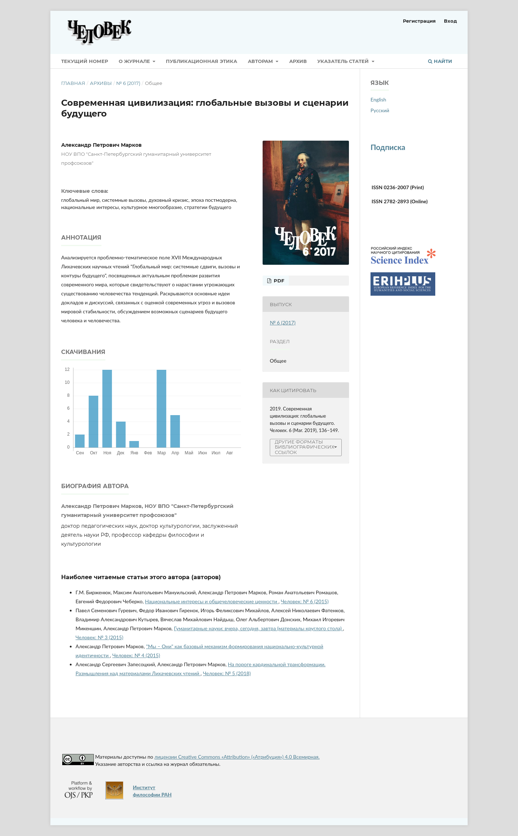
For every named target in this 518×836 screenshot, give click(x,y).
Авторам (261, 61)
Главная (73, 83)
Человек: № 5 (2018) (227, 673)
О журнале (135, 61)
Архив (298, 61)
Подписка (388, 146)
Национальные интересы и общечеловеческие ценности (211, 601)
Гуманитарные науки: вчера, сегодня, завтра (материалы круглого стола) (258, 628)
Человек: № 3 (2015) (99, 637)
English (378, 99)
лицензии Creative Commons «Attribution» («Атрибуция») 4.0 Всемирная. (236, 757)
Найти (440, 61)
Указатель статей (343, 61)
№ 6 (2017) (128, 83)
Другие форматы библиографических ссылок (304, 447)
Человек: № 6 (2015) (305, 601)
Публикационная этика (201, 61)
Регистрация (419, 21)
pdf (278, 280)
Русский (380, 110)
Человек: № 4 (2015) (136, 655)
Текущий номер (84, 61)
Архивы (101, 83)
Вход (450, 21)
